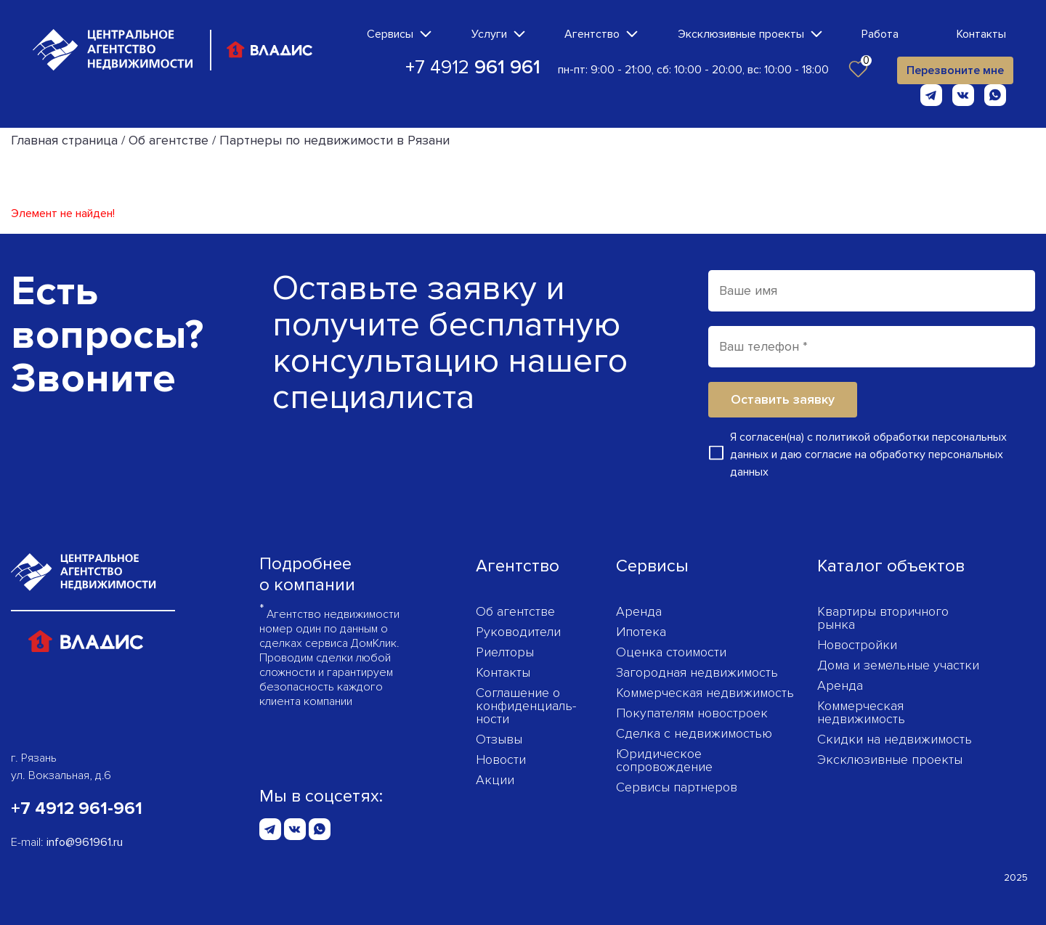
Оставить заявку (783, 399)
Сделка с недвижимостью (694, 733)
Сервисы (390, 34)
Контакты (981, 34)
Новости (501, 759)
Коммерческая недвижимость (705, 693)
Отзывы (499, 739)
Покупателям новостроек (692, 713)
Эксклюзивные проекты (741, 34)
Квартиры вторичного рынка (883, 617)
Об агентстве (515, 611)
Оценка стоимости (671, 652)
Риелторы (505, 652)
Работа (880, 34)
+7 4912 (472, 67)
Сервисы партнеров (676, 787)
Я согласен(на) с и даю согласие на (868, 454)
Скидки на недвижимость (894, 739)
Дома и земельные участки (898, 665)
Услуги (489, 34)
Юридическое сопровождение (664, 760)
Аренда (639, 611)
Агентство (592, 34)
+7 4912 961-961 (76, 808)
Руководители (518, 632)
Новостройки (857, 645)
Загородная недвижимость (697, 672)
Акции (495, 780)
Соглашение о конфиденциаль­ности (526, 706)
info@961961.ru (84, 842)
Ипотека (641, 632)
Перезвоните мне (955, 70)
